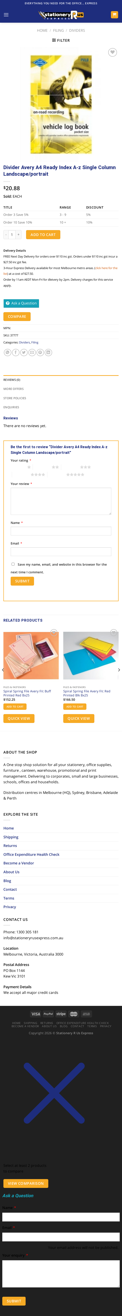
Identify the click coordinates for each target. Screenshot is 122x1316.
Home (42, 30)
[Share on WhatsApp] (7, 352)
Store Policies (14, 398)
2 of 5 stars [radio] (42, 467)
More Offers (13, 389)
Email (16, 543)
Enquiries (11, 407)
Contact (10, 889)
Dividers (77, 30)
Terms (8, 898)
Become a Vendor (18, 863)
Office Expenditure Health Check (31, 854)
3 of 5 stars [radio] (70, 467)
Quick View (19, 718)
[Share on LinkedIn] (48, 352)
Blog (7, 880)
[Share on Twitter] (24, 352)
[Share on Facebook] (16, 352)
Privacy (9, 906)
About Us (11, 871)
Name (17, 522)
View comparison (26, 1183)
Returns (10, 845)
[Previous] (3, 679)
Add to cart (43, 234)
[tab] (61, 379)
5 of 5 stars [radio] (56, 474)
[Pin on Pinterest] (40, 352)
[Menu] (6, 14)
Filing (58, 30)
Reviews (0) (11, 380)
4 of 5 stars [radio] (21, 474)
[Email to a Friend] (32, 352)
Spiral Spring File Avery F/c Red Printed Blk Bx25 (86, 693)
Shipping (10, 836)
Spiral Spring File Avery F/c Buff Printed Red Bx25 (27, 693)
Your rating (21, 460)
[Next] (119, 679)
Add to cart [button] (15, 706)
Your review (21, 483)
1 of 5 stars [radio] (17, 467)
